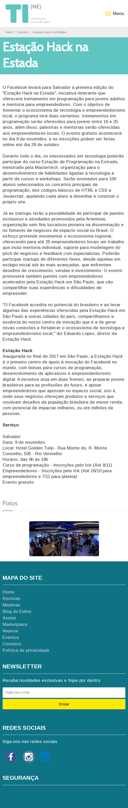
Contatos (12, 643)
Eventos (22, 32)
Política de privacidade (26, 650)
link (89, 465)
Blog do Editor (17, 611)
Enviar (64, 704)
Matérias (11, 605)
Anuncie (10, 630)
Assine (9, 618)
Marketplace (15, 624)
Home (9, 32)
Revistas (11, 598)
